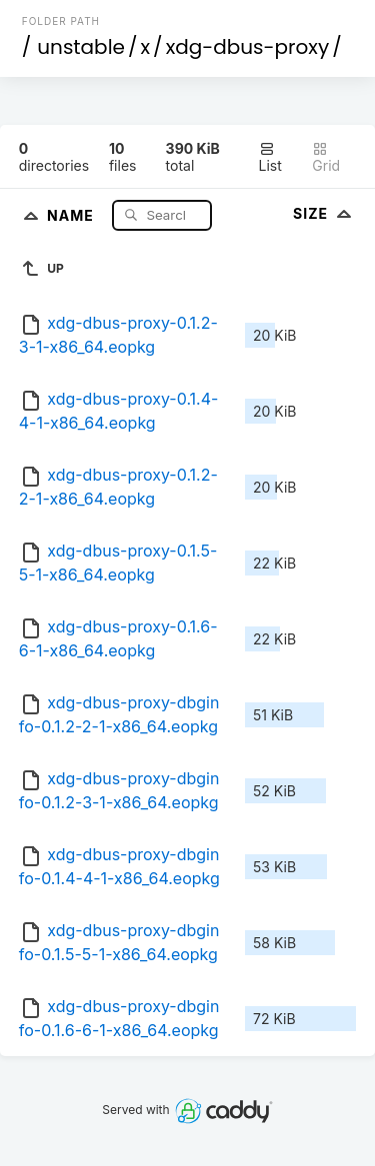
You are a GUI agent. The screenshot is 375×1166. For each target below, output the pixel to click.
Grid (326, 157)
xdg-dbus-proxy (248, 47)
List (270, 157)
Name (72, 214)
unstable (81, 47)
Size (324, 213)
